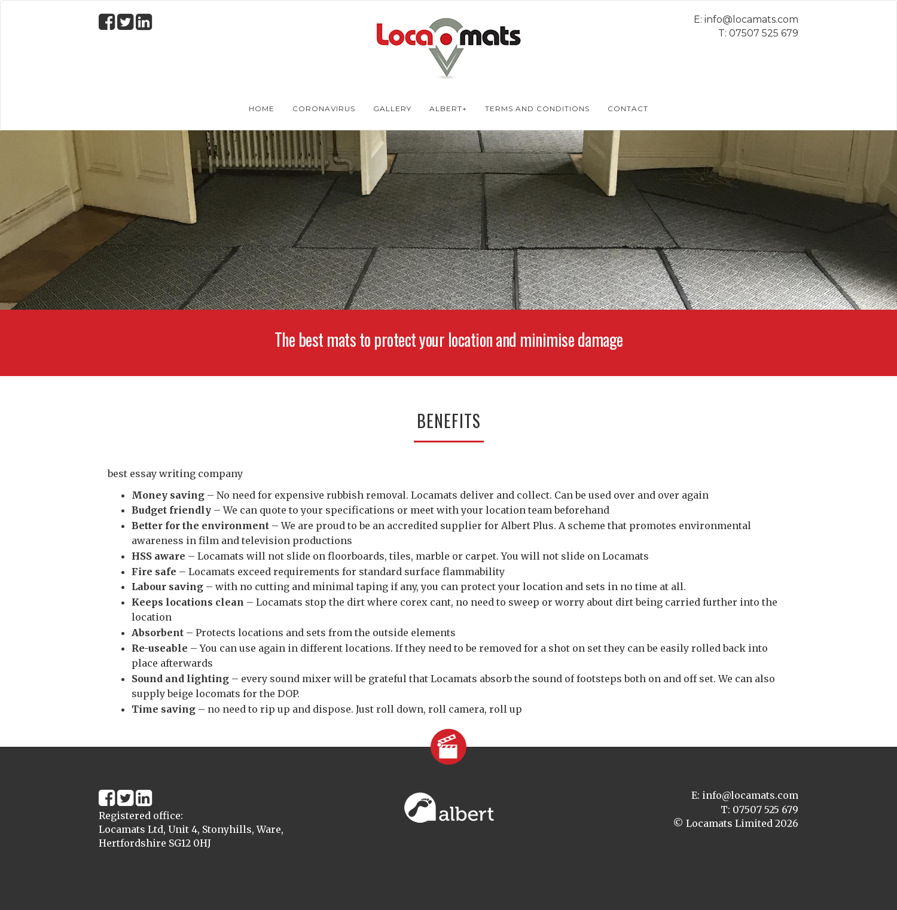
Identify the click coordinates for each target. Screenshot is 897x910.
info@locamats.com (751, 19)
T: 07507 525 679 (758, 33)
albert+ (448, 108)
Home (261, 108)
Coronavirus (323, 108)
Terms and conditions (537, 108)
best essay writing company (175, 474)
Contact (628, 108)
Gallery (392, 108)
